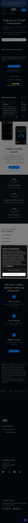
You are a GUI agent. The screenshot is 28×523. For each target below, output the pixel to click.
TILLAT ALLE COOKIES (14, 274)
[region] (14, 261)
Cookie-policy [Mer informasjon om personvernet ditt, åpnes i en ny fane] (9, 266)
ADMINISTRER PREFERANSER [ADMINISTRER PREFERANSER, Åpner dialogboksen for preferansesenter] (14, 270)
